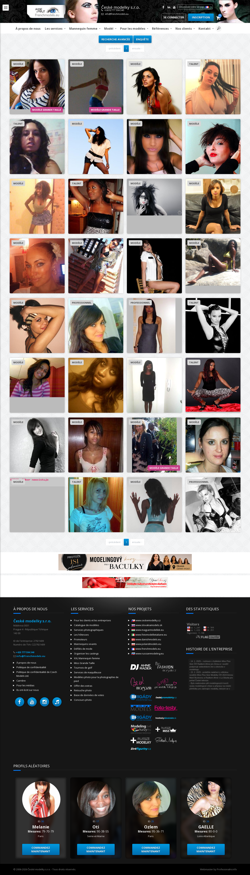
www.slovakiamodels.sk (147, 625)
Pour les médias (25, 685)
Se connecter (173, 17)
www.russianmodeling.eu (148, 653)
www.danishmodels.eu (146, 639)
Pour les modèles (132, 29)
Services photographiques (88, 630)
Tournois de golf (83, 667)
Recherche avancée (115, 39)
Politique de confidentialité (31, 667)
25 (152, 821)
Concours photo (83, 700)
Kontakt (205, 29)
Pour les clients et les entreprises (92, 620)
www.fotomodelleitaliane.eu (149, 634)
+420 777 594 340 (25, 652)
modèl (108, 29)
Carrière (21, 680)
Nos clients (183, 29)
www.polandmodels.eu (146, 644)
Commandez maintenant (40, 849)
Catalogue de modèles (86, 625)
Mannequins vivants (85, 644)
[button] (19, 701)
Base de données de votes (89, 695)
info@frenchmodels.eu (117, 14)
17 (97, 821)
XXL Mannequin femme (87, 658)
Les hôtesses (81, 634)
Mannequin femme (83, 29)
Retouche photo (83, 690)
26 (207, 821)
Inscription (201, 17)
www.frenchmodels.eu (146, 648)
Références (160, 29)
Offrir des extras (83, 685)
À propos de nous (28, 29)
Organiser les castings (86, 653)
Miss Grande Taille (84, 663)
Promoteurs (80, 639)
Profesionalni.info (227, 869)
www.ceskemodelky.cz (146, 620)
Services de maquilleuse (87, 672)
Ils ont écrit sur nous (27, 690)
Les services (53, 29)
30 (42, 821)
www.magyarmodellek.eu (148, 630)
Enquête (142, 39)
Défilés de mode (83, 648)
